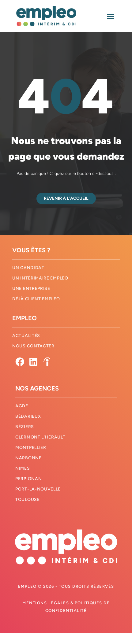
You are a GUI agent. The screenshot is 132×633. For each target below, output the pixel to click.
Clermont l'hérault (40, 437)
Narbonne (28, 458)
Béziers (24, 426)
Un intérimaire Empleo (40, 278)
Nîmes (22, 468)
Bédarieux (28, 416)
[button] (111, 16)
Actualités (26, 335)
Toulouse (27, 499)
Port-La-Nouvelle (38, 489)
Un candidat (28, 267)
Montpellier (30, 447)
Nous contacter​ (33, 346)
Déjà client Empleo (36, 299)
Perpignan (28, 478)
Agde (21, 406)
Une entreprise (31, 288)
